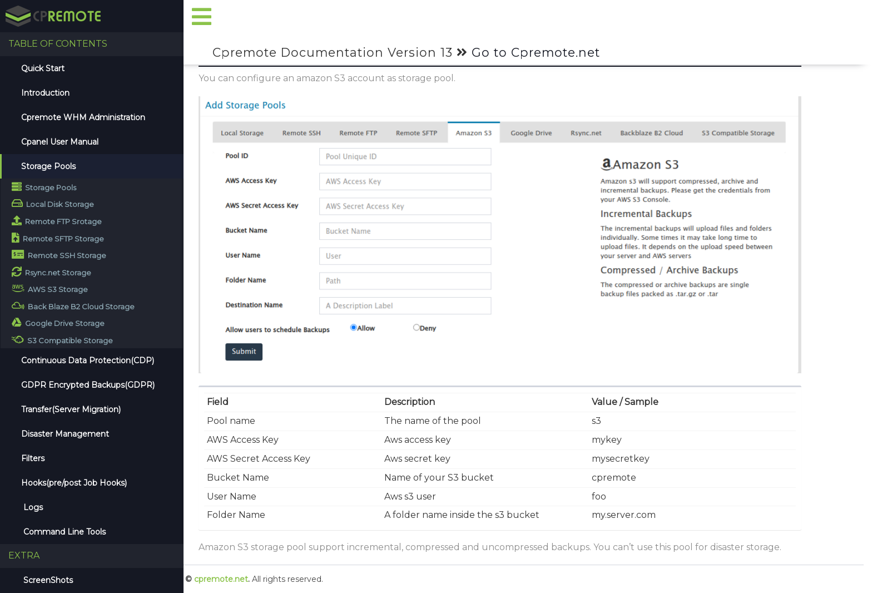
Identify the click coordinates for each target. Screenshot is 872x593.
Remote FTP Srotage (57, 220)
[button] (202, 17)
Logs (32, 507)
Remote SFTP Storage (58, 238)
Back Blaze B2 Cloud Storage (73, 305)
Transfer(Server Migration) (71, 409)
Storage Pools (48, 166)
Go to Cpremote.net (536, 52)
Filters (32, 458)
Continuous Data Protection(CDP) (87, 360)
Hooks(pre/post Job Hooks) (74, 483)
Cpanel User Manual (59, 142)
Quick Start (43, 68)
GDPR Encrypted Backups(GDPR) (88, 385)
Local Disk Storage (53, 203)
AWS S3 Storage (50, 288)
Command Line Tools (63, 532)
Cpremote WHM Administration (83, 117)
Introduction (45, 93)
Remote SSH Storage (59, 254)
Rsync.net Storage (51, 271)
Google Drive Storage (58, 322)
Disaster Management (65, 434)
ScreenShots (47, 580)
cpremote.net (221, 579)
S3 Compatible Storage (62, 339)
